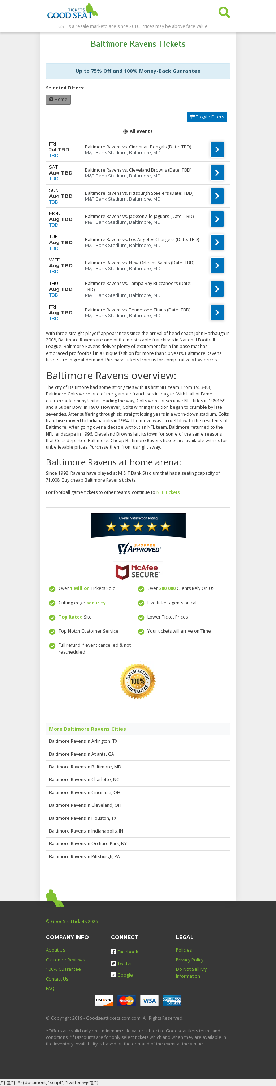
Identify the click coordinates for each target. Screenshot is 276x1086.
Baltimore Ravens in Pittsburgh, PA (84, 857)
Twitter (121, 963)
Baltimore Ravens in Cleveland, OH (85, 805)
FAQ (50, 988)
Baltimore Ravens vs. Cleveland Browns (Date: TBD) (138, 170)
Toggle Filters (207, 117)
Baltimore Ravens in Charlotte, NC (84, 779)
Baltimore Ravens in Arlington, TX (83, 741)
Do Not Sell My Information (191, 972)
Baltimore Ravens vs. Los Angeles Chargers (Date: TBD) (142, 239)
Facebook (124, 952)
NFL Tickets (168, 492)
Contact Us (57, 979)
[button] (224, 10)
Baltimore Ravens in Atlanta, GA (81, 754)
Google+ (123, 975)
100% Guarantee (63, 969)
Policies (184, 950)
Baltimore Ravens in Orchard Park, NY (88, 843)
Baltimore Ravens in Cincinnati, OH (84, 792)
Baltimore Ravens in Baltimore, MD (85, 767)
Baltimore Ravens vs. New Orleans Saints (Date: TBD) (139, 263)
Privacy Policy (189, 960)
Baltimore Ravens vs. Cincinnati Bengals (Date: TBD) (138, 147)
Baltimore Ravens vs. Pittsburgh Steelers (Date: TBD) (139, 193)
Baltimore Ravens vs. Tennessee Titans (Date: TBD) (137, 310)
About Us (55, 950)
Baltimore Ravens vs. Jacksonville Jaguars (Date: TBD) (139, 216)
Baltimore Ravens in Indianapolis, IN (86, 831)
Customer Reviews (65, 960)
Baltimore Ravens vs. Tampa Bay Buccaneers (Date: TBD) (138, 286)
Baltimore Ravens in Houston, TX (82, 818)
